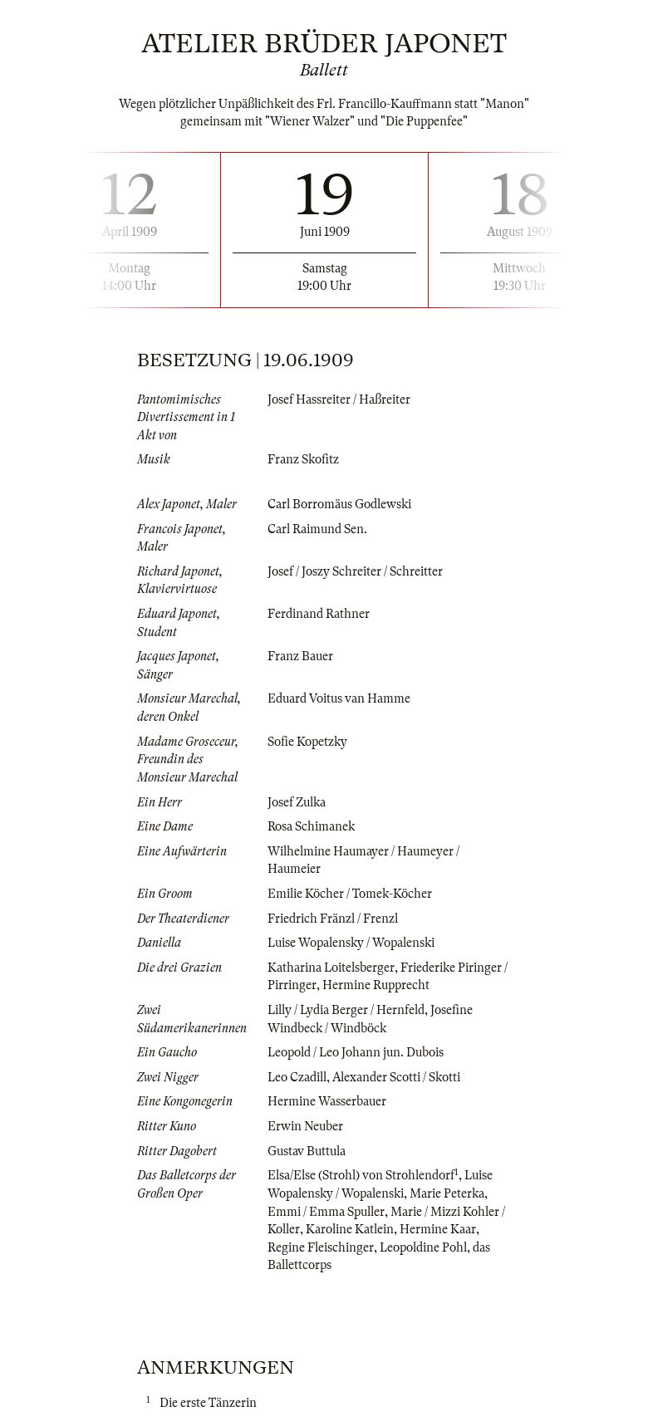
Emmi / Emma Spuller (326, 1211)
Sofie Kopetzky (307, 741)
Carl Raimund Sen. (317, 529)
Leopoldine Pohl (423, 1247)
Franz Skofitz (303, 459)
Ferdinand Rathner (319, 613)
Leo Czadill (297, 1077)
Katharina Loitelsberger (331, 967)
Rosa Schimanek (311, 826)
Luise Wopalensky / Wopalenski (351, 942)
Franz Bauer (300, 656)
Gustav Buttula (307, 1151)
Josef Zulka (297, 802)
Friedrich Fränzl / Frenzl (333, 918)
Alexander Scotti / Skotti (396, 1077)
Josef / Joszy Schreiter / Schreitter (355, 571)
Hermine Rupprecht (376, 985)
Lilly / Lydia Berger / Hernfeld (346, 1010)
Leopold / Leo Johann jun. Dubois (356, 1052)
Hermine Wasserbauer (327, 1101)
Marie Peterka (447, 1193)
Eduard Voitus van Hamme (339, 698)
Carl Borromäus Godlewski (339, 504)
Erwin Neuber (305, 1126)
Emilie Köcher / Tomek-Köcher (350, 893)
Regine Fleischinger (321, 1247)
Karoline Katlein (350, 1229)
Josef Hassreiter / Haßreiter (339, 399)
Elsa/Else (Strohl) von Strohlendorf (361, 1175)
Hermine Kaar (438, 1229)
